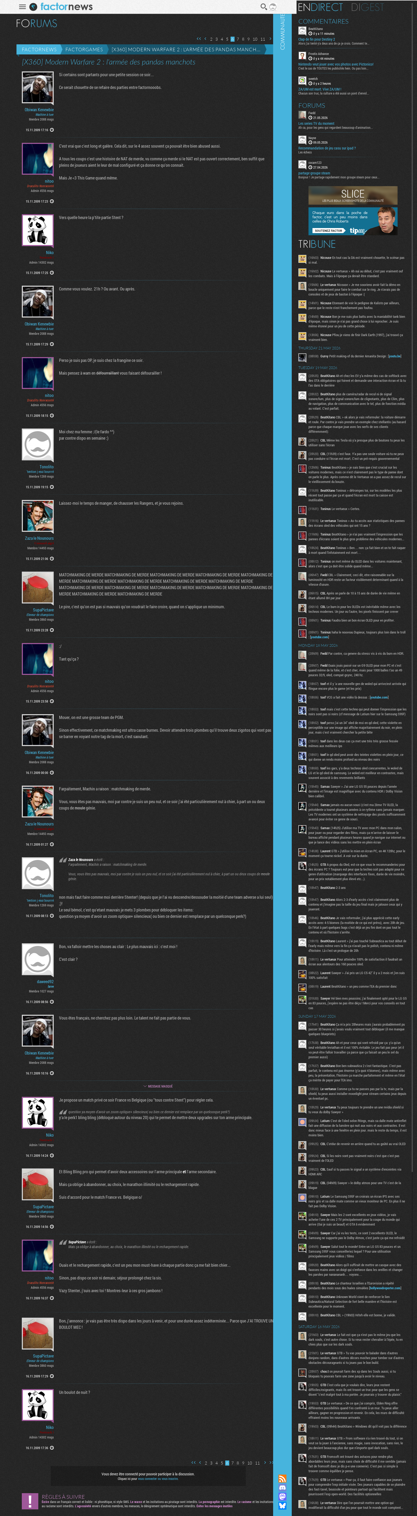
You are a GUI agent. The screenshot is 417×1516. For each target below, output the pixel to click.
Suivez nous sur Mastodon (299, 1497)
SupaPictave (40, 609)
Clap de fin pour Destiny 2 (333, 39)
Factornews (35, 49)
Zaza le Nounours (36, 538)
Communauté (298, 732)
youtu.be (331, 369)
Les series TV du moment (333, 123)
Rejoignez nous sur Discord (299, 1488)
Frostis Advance (335, 53)
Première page (195, 39)
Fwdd (328, 112)
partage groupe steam (330, 172)
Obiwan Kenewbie (35, 109)
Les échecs (321, 151)
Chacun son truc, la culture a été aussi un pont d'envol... (350, 92)
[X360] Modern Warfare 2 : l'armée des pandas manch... (182, 49)
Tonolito (43, 466)
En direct (337, 7)
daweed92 (42, 981)
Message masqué (157, 1086)
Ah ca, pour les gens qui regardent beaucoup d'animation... (352, 127)
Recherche (260, 7)
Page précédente (202, 39)
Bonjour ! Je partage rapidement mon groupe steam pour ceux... (355, 176)
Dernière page (273, 39)
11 (259, 39)
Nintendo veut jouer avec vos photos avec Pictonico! (352, 64)
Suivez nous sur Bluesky (299, 1506)
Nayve (328, 137)
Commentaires (340, 21)
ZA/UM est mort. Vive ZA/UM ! (336, 88)
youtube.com (352, 668)
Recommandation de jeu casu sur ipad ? (343, 147)
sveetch (329, 78)
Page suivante (267, 39)
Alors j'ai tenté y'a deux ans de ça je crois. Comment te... (350, 43)
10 (251, 39)
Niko (46, 252)
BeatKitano (332, 28)
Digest (384, 7)
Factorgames (80, 49)
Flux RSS (299, 1479)
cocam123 (331, 162)
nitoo (45, 181)
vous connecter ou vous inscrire (154, 1478)
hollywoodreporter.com (341, 1391)
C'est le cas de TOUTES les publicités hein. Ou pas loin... (350, 68)
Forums (328, 105)
